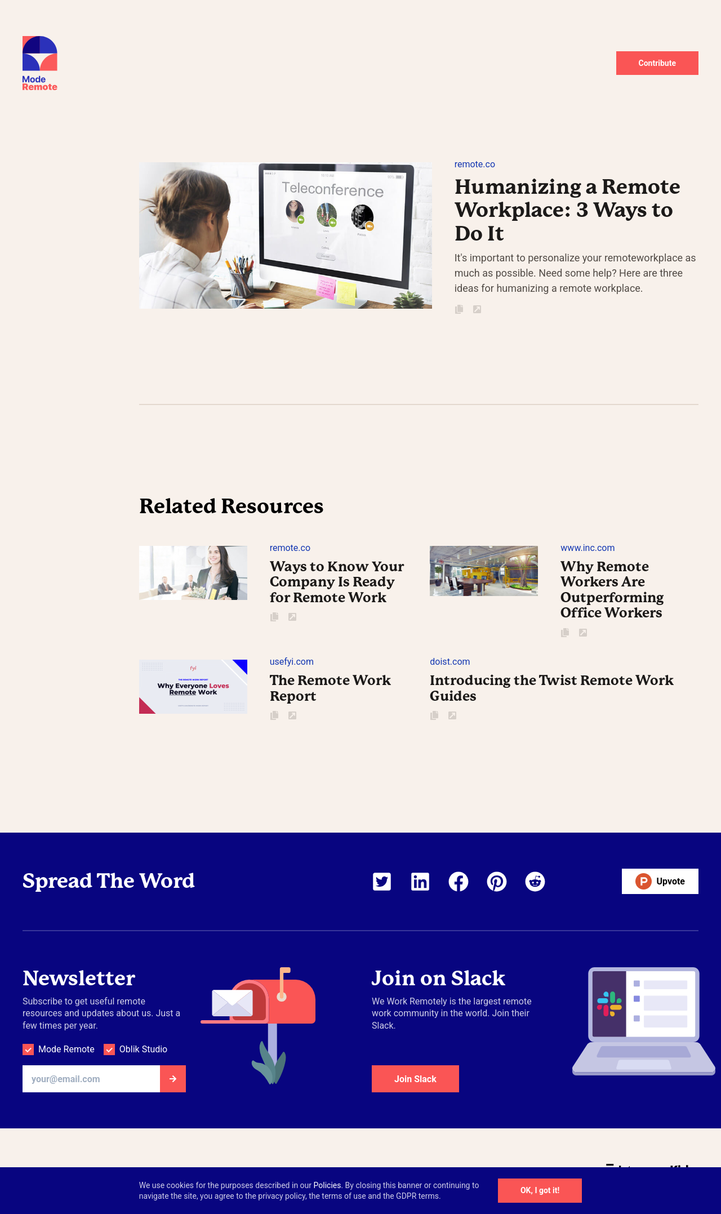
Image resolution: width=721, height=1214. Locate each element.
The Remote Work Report (330, 688)
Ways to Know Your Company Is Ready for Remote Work (337, 582)
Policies (327, 1185)
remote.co (475, 164)
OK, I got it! (539, 1190)
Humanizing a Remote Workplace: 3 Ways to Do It (567, 210)
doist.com (450, 661)
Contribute (658, 63)
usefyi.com (292, 661)
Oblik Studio (143, 1049)
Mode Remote (66, 1049)
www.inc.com (587, 547)
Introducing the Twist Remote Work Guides (552, 688)
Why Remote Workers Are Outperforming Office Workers (612, 590)
